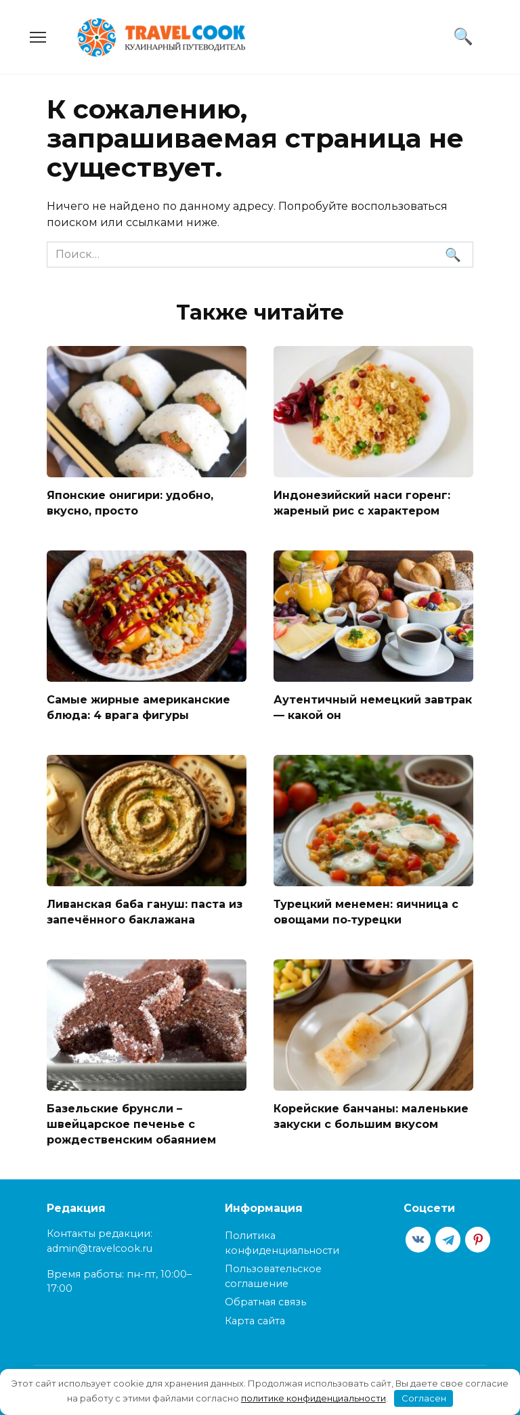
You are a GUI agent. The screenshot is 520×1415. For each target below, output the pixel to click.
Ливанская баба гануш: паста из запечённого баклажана (144, 909)
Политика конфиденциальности (282, 1239)
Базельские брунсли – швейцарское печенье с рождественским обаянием (131, 1121)
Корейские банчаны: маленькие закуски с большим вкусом (371, 1113)
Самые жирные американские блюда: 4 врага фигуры (138, 706)
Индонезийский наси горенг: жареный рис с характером (362, 503)
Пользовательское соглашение (273, 1272)
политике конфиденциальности (313, 1398)
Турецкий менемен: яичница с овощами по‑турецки (366, 909)
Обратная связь (265, 1298)
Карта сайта (255, 1317)
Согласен (424, 1398)
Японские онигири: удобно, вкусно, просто (130, 503)
